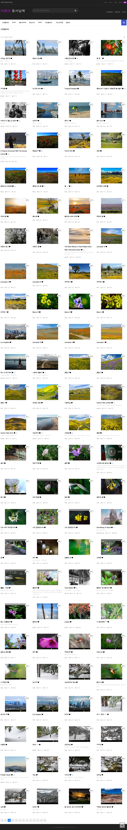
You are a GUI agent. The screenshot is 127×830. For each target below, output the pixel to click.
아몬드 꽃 (37, 247)
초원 (99, 151)
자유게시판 (59, 23)
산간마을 (69, 745)
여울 (35, 775)
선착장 (36, 121)
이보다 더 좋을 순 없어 (10, 121)
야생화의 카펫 (102, 186)
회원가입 (117, 12)
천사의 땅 (5, 714)
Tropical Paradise (72, 89)
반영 (35, 652)
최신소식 (32, 23)
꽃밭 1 (4, 403)
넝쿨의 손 (69, 558)
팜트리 (36, 622)
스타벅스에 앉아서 (105, 463)
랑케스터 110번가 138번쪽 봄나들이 (111, 89)
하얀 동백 (37, 463)
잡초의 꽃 (101, 497)
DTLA (67, 714)
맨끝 (44, 820)
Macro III (37, 312)
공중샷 (100, 745)
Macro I (100, 312)
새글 (115, 2)
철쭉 (67, 463)
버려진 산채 (38, 403)
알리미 (68, 23)
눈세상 (36, 807)
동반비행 (69, 652)
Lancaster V (6, 282)
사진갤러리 (5, 23)
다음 (41, 820)
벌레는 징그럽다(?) (104, 588)
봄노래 (36, 216)
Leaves (68, 622)
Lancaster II (70, 342)
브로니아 (101, 652)
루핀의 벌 (101, 216)
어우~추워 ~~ (103, 714)
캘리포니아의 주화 (72, 216)
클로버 (36, 588)
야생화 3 (68, 282)
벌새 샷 (100, 682)
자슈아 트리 (70, 151)
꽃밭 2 (100, 372)
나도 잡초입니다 (39, 527)
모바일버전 (109, 12)
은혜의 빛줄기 (39, 372)
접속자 (122, 2)
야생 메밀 (37, 497)
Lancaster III (38, 342)
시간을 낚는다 (6, 58)
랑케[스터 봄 (39, 186)
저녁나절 (5, 216)
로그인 (124, 12)
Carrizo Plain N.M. (9, 433)
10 (38, 820)
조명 (35, 558)
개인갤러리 (48, 23)
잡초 (67, 497)
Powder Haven (8, 775)
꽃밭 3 (68, 372)
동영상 (14, 23)
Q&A (110, 2)
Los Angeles (6, 342)
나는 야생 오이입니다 (9, 527)
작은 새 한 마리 (8, 372)
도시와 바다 (39, 89)
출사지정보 (22, 23)
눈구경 (36, 682)
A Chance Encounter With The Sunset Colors (14, 152)
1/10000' (5, 682)
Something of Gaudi (106, 527)
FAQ (105, 2)
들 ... (68, 186)
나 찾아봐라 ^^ (103, 622)
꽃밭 (99, 433)
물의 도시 (101, 121)
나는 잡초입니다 (71, 527)
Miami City (37, 58)
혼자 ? (68, 121)
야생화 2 (100, 282)
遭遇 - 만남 (5, 588)
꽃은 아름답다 (6, 622)
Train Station (71, 588)
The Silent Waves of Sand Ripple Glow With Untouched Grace (78, 248)
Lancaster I (101, 342)
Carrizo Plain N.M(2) (106, 403)
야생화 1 (4, 312)
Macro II (68, 312)
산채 (3, 807)
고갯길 (69, 433)
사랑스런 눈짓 (71, 58)
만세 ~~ (36, 745)
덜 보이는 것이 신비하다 (74, 807)
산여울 (100, 775)
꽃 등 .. (100, 58)
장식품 (4, 89)
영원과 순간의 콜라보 (105, 807)
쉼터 (3, 463)
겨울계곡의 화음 (71, 682)
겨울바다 (38, 433)
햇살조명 (38, 151)
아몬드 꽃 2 (5, 247)
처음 (2, 820)
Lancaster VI (102, 247)
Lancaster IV (38, 282)
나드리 (69, 775)
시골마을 (69, 403)
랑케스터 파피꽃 (8, 186)
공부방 (40, 23)
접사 (3, 497)
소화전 (100, 558)
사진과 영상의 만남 (6, 2)
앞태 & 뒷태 (6, 652)
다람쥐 (4, 745)
